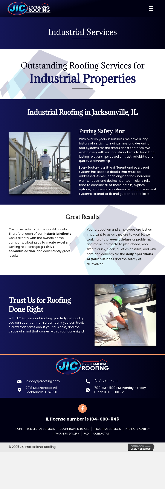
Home (19, 429)
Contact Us (101, 433)
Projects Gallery (137, 429)
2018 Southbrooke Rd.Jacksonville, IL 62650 (41, 390)
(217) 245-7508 (106, 381)
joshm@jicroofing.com (43, 381)
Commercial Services (74, 429)
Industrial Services (107, 429)
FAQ (86, 433)
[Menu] (151, 8)
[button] (82, 408)
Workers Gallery (67, 433)
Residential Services (41, 429)
